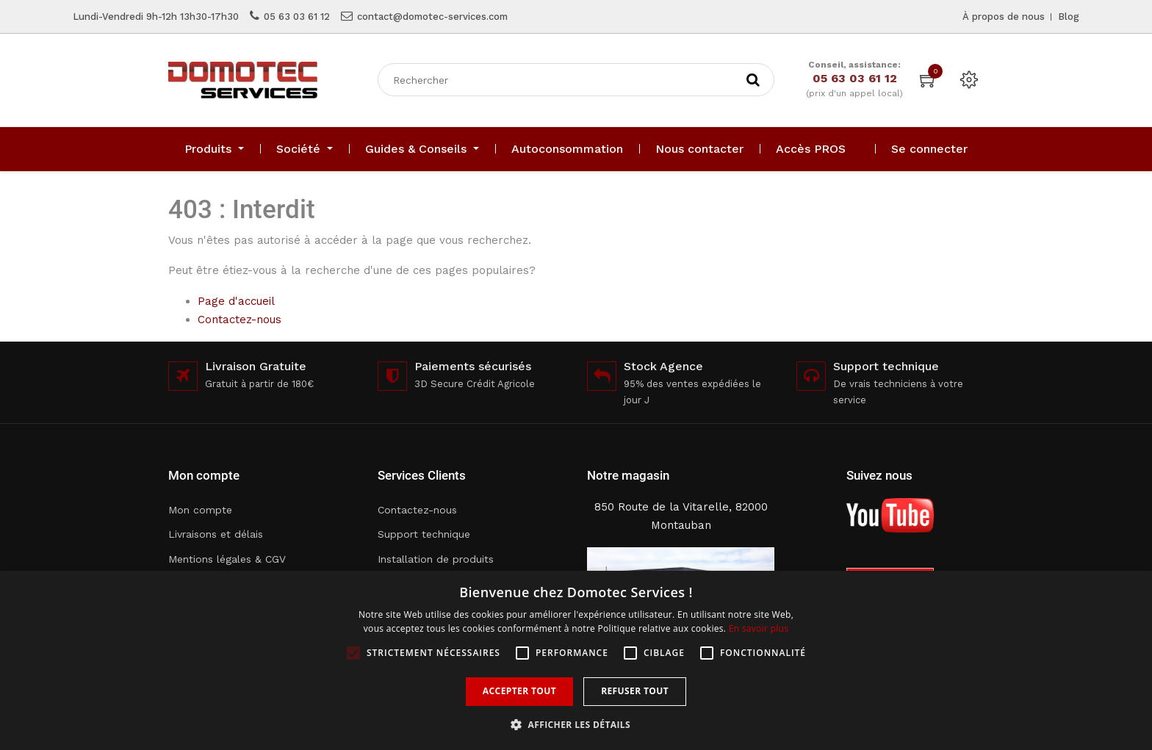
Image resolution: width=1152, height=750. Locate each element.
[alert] (576, 660)
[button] (576, 724)
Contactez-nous (239, 319)
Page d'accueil (236, 301)
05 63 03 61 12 (297, 16)
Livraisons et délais (215, 534)
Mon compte (200, 510)
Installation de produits (436, 559)
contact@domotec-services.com (432, 16)
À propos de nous (1003, 16)
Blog (1068, 16)
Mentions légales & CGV (227, 559)
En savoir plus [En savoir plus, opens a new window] (758, 628)
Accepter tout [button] (519, 691)
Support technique (424, 534)
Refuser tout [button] (635, 691)
